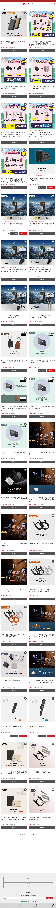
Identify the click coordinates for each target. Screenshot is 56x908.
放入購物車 (42, 187)
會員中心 (40, 886)
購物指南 (28, 878)
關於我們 (40, 883)
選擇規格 (14, 50)
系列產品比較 (28, 881)
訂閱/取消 (50, 898)
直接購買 (51, 187)
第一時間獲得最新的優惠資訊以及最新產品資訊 (28, 895)
